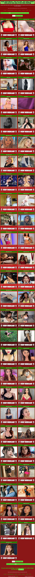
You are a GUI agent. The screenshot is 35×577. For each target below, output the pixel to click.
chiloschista (2, 250)
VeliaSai (1, 114)
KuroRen (19, 114)
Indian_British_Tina (3, 385)
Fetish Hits (16, 576)
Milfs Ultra (19, 10)
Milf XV (30, 10)
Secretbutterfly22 (20, 424)
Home (14, 15)
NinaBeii (19, 192)
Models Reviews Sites (10, 10)
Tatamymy (2, 211)
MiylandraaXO (2, 56)
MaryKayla (19, 463)
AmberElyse (20, 385)
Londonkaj (19, 211)
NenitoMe (19, 521)
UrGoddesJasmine (3, 172)
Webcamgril (20, 134)
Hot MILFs (16, 10)
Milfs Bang (23, 10)
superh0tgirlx (2, 424)
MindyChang (20, 288)
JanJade (19, 269)
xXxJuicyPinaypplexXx (4, 230)
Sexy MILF (5, 10)
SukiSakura (19, 230)
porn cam (21, 569)
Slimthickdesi (20, 95)
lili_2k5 (1, 521)
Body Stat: (8, 19)
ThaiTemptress (2, 134)
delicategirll (20, 366)
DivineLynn (2, 366)
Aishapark (19, 56)
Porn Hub (27, 10)
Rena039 (19, 153)
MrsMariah (2, 192)
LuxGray (1, 153)
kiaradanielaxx (2, 269)
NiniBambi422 (2, 95)
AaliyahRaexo (20, 250)
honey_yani (2, 37)
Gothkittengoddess (3, 308)
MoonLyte (2, 327)
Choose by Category (19, 15)
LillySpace (2, 288)
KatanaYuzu (20, 308)
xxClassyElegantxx (21, 37)
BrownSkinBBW (20, 172)
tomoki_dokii (20, 327)
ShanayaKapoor (3, 463)
